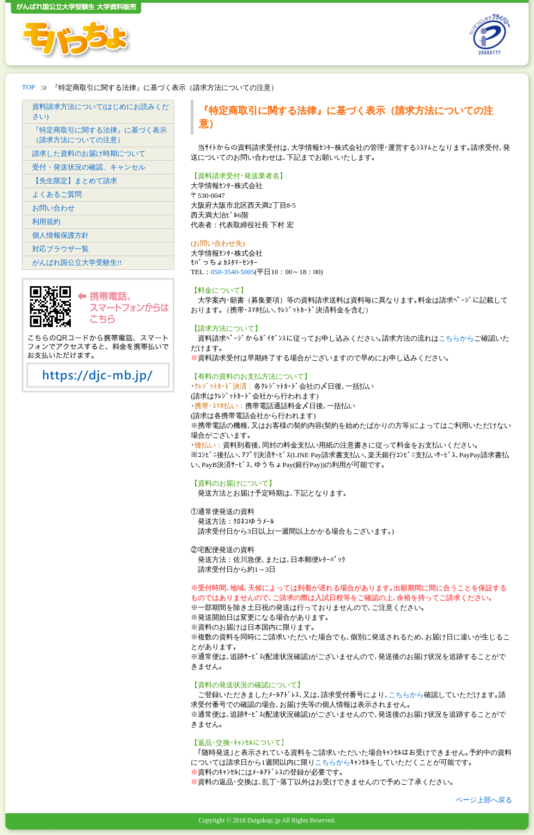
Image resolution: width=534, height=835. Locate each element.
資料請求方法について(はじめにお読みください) (100, 111)
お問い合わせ (53, 208)
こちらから (456, 338)
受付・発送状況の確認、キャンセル (88, 167)
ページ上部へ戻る (484, 800)
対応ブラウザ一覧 (60, 249)
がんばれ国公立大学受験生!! (77, 262)
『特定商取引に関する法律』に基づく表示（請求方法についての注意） (99, 135)
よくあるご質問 (57, 194)
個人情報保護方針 (60, 235)
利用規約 (46, 221)
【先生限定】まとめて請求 (74, 181)
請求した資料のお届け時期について (88, 153)
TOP (28, 87)
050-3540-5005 (232, 272)
